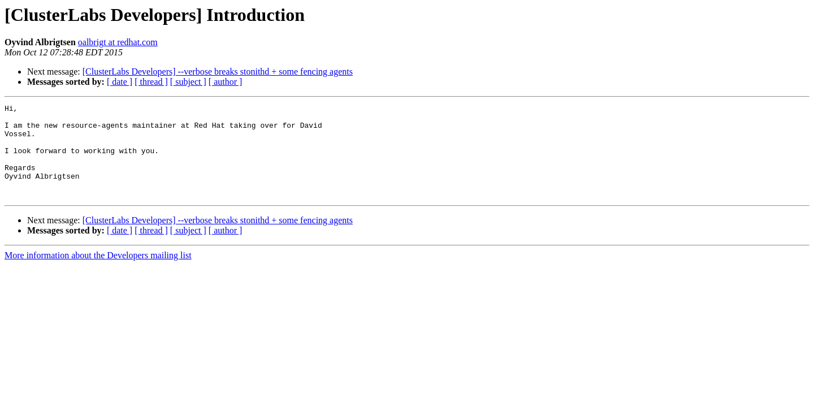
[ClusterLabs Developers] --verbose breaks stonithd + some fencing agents (218, 71)
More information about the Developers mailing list (98, 274)
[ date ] (119, 81)
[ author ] (226, 81)
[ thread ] (151, 81)
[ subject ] (188, 81)
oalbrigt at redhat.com (118, 42)
